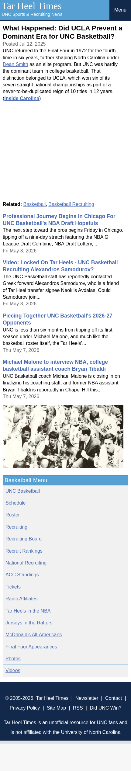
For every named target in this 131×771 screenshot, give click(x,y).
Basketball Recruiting (71, 204)
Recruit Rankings (24, 551)
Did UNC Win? (105, 707)
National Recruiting (26, 562)
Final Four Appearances (31, 646)
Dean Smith (15, 64)
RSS (78, 707)
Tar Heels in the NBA (28, 610)
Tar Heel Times (32, 5)
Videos (12, 670)
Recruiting (16, 527)
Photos (13, 658)
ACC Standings (22, 574)
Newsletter (86, 698)
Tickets (13, 586)
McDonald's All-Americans (33, 634)
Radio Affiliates (21, 598)
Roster (12, 514)
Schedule (15, 502)
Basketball (34, 204)
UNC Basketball (22, 491)
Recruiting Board (23, 538)
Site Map (56, 707)
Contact (113, 698)
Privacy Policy (25, 707)
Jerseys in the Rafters (29, 622)
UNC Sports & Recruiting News (32, 14)
